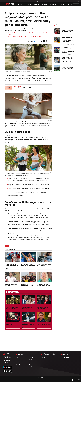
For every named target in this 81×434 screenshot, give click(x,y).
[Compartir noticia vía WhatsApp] (38, 41)
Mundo (70, 4)
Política (18, 357)
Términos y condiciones (47, 359)
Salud (7, 246)
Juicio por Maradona (64, 1)
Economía (18, 362)
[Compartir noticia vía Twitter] (41, 41)
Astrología (18, 369)
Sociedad (18, 359)
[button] (50, 41)
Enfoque (29, 4)
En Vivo (76, 4)
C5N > (6, 9)
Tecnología (53, 4)
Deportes (36, 4)
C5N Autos (31, 359)
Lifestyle (44, 4)
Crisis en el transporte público (33, 1)
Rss (42, 362)
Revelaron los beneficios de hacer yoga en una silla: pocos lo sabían (23, 36)
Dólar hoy (76, 1)
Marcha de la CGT (17, 1)
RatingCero (62, 4)
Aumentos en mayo (50, 1)
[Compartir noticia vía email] (46, 41)
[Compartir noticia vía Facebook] (44, 41)
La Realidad (19, 4)
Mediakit (43, 357)
